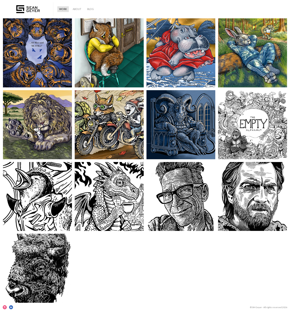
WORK (63, 9)
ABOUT (77, 9)
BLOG (90, 9)
